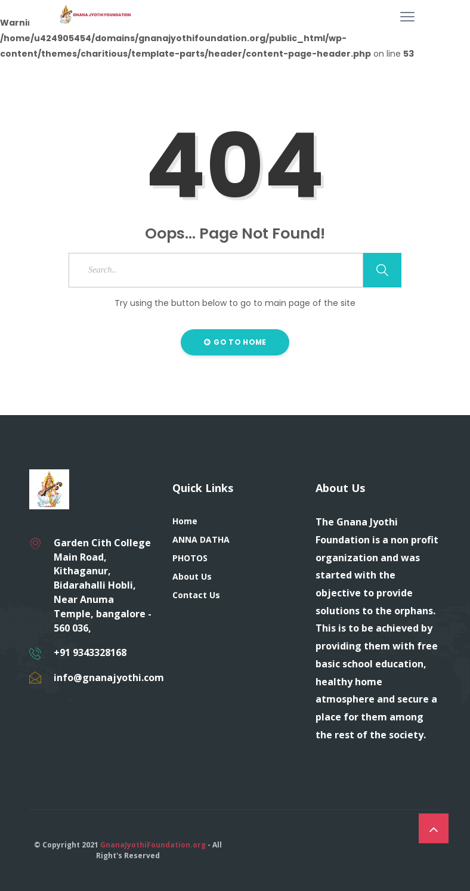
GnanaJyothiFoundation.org (153, 845)
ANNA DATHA (201, 539)
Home (184, 521)
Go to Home (235, 342)
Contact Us (196, 595)
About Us (192, 576)
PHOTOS (190, 558)
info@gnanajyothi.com (109, 677)
